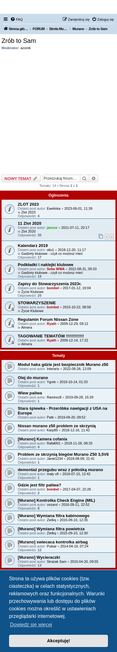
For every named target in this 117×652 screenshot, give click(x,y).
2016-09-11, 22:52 (75, 504)
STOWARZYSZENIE (37, 302)
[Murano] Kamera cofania (42, 439)
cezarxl (52, 504)
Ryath (51, 324)
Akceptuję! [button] (58, 640)
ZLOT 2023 (28, 204)
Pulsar (51, 546)
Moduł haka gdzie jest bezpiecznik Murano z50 (63, 364)
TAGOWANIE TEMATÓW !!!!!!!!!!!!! (51, 336)
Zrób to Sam (19, 40)
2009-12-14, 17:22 (74, 340)
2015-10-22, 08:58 (77, 307)
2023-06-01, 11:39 (78, 208)
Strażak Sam (56, 561)
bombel (53, 288)
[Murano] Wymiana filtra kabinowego (54, 515)
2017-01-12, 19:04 (77, 288)
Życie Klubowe (32, 292)
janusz (52, 227)
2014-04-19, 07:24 (74, 546)
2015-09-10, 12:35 (74, 520)
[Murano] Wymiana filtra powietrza (51, 528)
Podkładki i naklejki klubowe (45, 264)
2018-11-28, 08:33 (78, 443)
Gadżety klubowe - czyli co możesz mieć (52, 253)
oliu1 (50, 250)
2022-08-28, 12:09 (77, 369)
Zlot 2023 (28, 212)
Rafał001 (54, 443)
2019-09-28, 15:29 (79, 397)
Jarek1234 (55, 458)
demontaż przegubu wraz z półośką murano (60, 469)
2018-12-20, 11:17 (72, 250)
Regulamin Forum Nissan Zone (48, 319)
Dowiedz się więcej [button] (31, 624)
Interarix (53, 369)
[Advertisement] (58, 110)
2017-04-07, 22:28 (77, 489)
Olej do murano (33, 377)
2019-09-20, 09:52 (71, 417)
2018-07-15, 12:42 (76, 474)
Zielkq (51, 520)
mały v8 (53, 474)
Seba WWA (56, 269)
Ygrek (51, 382)
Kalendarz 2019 (33, 245)
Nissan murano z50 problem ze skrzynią (57, 426)
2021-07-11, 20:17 (75, 227)
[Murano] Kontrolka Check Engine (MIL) (56, 500)
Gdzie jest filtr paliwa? (39, 485)
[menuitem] (16, 19)
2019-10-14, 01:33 (74, 382)
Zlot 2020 (28, 231)
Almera (26, 327)
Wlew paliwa (30, 393)
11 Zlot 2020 (29, 223)
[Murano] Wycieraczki (39, 557)
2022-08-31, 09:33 (83, 269)
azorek (26, 48)
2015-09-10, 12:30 (74, 533)
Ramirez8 (54, 397)
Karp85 (52, 430)
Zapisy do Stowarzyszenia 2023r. (50, 283)
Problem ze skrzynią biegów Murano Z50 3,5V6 (63, 454)
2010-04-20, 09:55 (84, 561)
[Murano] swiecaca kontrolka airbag (53, 542)
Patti (50, 417)
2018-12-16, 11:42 (76, 430)
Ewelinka (54, 208)
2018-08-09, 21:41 (81, 458)
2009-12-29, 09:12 (74, 324)
